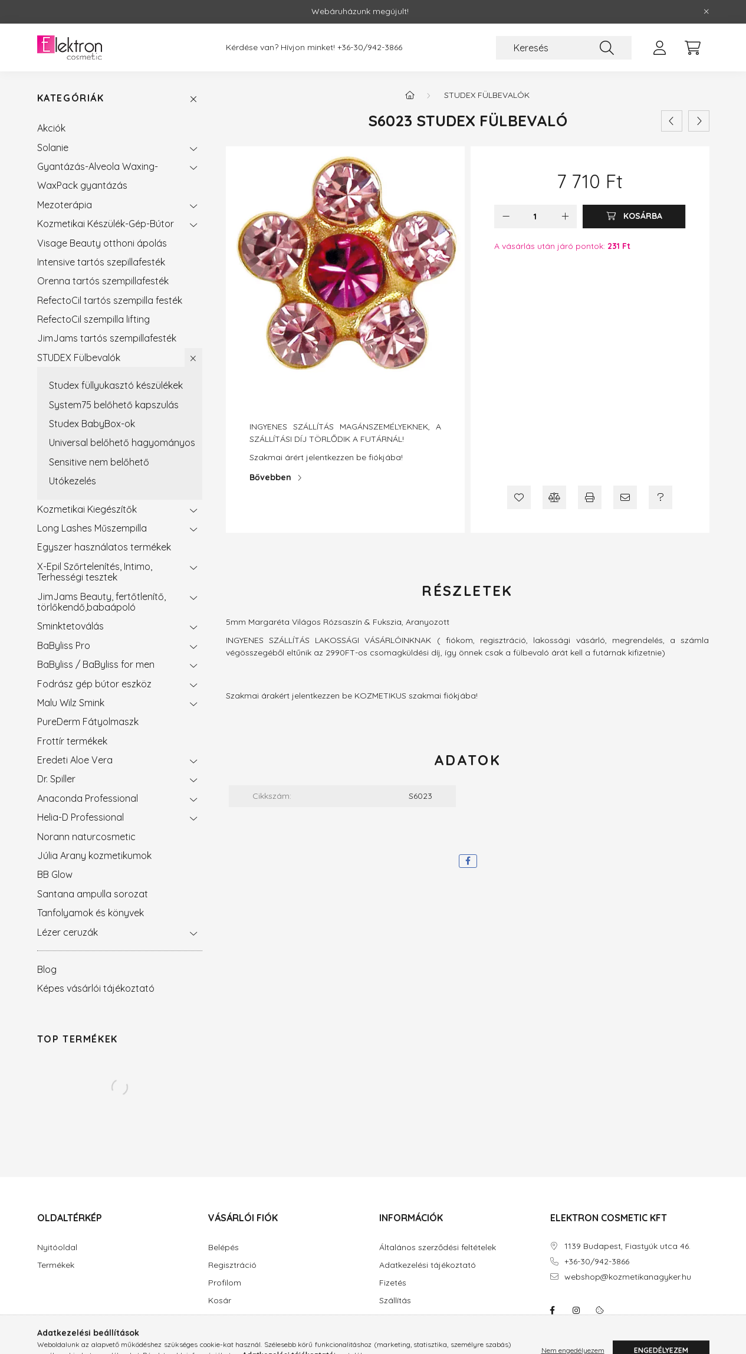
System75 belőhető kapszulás (114, 405)
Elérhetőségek (406, 1318)
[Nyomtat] (590, 497)
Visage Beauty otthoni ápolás (102, 243)
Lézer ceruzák (67, 932)
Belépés (223, 1247)
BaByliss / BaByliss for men (96, 664)
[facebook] (468, 861)
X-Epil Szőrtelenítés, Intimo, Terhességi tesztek (94, 571)
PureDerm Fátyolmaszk (88, 721)
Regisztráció (232, 1265)
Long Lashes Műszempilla (92, 528)
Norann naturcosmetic (86, 836)
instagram (576, 1310)
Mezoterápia (64, 205)
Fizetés (392, 1283)
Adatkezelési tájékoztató (427, 1265)
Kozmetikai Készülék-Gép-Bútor (105, 224)
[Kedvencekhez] (519, 497)
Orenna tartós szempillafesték (103, 281)
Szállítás (395, 1301)
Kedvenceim (232, 1318)
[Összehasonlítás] (554, 497)
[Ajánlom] (625, 497)
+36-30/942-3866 (369, 47)
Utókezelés (72, 481)
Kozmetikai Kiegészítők (87, 509)
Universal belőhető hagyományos (122, 442)
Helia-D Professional (80, 817)
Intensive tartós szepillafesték (101, 262)
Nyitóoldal (57, 1247)
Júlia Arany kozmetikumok (94, 855)
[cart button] (693, 48)
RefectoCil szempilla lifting (93, 319)
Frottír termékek (72, 741)
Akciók (51, 128)
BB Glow (55, 874)
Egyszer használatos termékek (104, 547)
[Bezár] (706, 12)
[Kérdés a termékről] (660, 497)
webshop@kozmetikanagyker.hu (627, 1277)
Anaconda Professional (87, 798)
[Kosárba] (634, 216)
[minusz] (506, 216)
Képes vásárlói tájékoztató (96, 988)
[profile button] (660, 48)
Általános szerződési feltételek (437, 1247)
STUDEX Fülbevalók (78, 357)
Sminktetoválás (70, 626)
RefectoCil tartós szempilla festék (109, 300)
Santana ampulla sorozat (92, 894)
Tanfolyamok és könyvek (90, 913)
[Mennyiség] (535, 216)
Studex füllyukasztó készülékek (116, 385)
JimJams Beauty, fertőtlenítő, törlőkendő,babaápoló (101, 602)
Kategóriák (70, 98)
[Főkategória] (410, 95)
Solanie (52, 147)
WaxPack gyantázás (82, 185)
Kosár (219, 1301)
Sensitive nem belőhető (99, 462)
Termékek (55, 1265)
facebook (552, 1310)
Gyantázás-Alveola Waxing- (97, 166)
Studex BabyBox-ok (92, 424)
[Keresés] (564, 48)
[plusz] (565, 216)
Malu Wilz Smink (70, 703)
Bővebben (270, 477)
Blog (47, 969)
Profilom (224, 1283)
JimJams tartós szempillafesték (106, 338)
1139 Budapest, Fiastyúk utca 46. (627, 1246)
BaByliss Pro (63, 645)
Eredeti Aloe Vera (75, 760)
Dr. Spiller (56, 779)
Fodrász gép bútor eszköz (94, 684)
